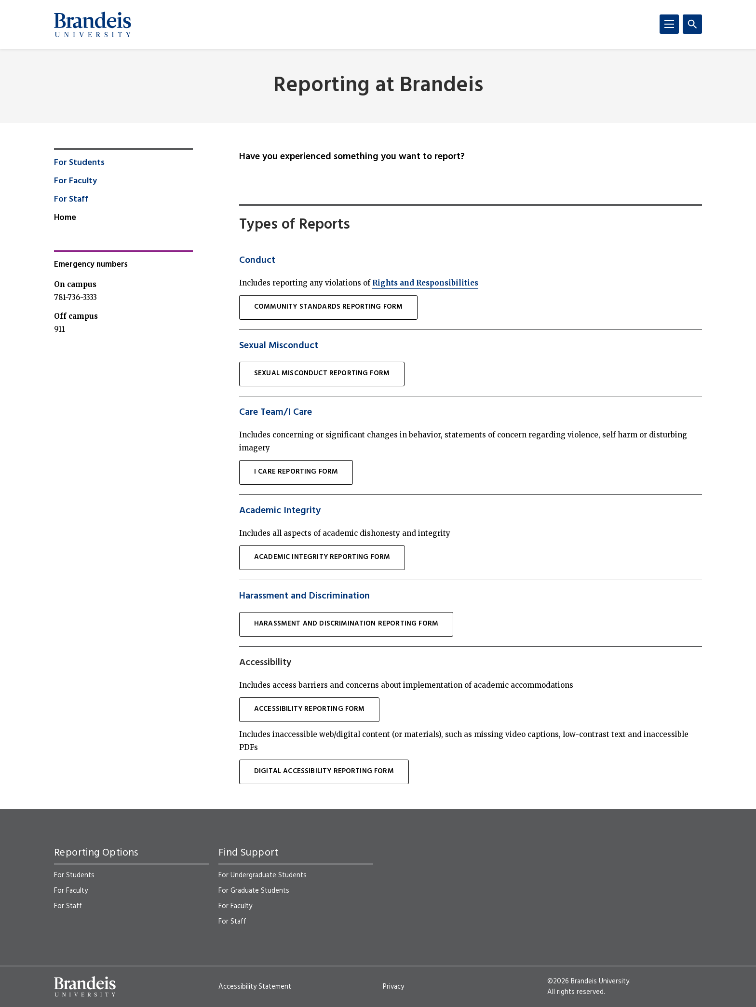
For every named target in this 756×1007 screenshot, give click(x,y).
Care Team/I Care (275, 412)
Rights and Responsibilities (425, 282)
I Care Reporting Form (296, 471)
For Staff (71, 199)
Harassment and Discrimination (304, 596)
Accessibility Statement (254, 987)
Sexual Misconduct (278, 346)
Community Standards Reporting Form (328, 307)
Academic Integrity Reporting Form (322, 557)
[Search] (692, 24)
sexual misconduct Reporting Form (322, 373)
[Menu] (669, 24)
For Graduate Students (253, 891)
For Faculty (75, 181)
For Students (79, 163)
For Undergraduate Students (262, 875)
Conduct (257, 260)
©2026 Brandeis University (588, 981)
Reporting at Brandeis (378, 86)
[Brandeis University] (92, 25)
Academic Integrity (280, 510)
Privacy (393, 987)
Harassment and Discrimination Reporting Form (346, 623)
